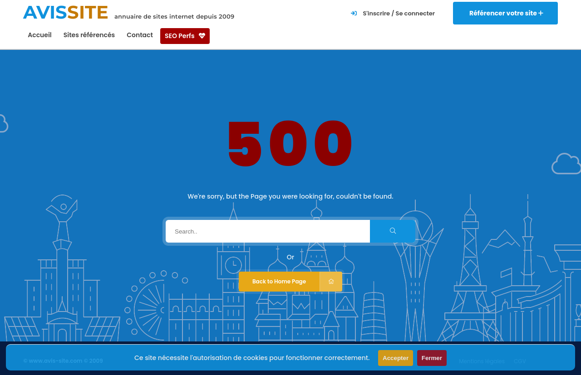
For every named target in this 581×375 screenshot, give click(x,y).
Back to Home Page (297, 282)
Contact (140, 34)
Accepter (396, 358)
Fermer (432, 358)
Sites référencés (89, 34)
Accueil (40, 34)
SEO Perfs (185, 35)
